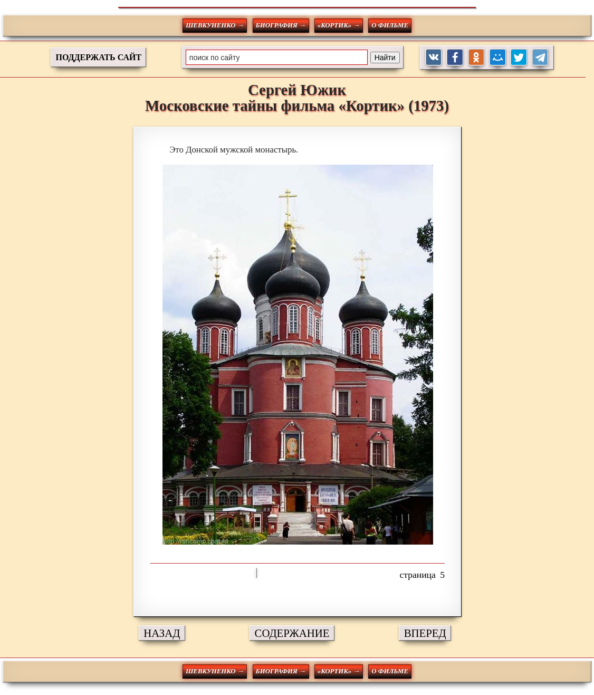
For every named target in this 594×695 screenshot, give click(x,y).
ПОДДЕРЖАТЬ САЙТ (98, 57)
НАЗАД (161, 633)
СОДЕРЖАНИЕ (292, 633)
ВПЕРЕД (425, 633)
